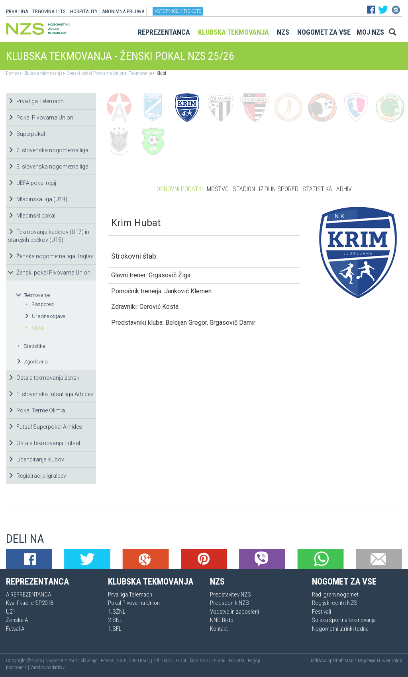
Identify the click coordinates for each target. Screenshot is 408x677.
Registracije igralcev (37, 476)
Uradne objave (44, 316)
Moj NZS (370, 32)
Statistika (31, 346)
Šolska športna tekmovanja (344, 620)
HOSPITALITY (84, 11)
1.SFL (115, 628)
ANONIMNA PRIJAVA (123, 11)
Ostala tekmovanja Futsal (44, 443)
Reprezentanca (164, 32)
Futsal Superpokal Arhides (45, 427)
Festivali (321, 611)
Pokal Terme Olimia (36, 410)
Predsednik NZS (229, 602)
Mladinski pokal (31, 215)
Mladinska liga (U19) (37, 199)
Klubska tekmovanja (233, 32)
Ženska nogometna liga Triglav (50, 256)
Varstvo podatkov (47, 667)
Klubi (160, 73)
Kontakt (219, 628)
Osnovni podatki (180, 189)
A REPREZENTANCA (28, 594)
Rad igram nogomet (335, 594)
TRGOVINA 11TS (49, 11)
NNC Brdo (221, 620)
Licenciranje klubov (36, 459)
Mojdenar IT (369, 660)
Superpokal (26, 134)
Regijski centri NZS (334, 602)
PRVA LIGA (17, 11)
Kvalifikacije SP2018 (29, 602)
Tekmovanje (140, 73)
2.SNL (115, 620)
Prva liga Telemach (36, 101)
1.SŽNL (117, 611)
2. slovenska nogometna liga (48, 150)
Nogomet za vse (324, 32)
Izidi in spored (278, 189)
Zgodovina (32, 362)
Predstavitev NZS (230, 594)
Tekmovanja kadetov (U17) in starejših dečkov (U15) (48, 236)
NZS (283, 32)
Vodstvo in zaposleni (234, 611)
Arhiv (344, 189)
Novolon (394, 660)
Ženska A (17, 620)
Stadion (244, 189)
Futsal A (15, 628)
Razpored (39, 304)
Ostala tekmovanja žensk (43, 378)
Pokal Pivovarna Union (40, 117)
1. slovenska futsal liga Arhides (51, 394)
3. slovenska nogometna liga (48, 166)
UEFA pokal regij (32, 183)
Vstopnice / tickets (178, 11)
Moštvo (218, 189)
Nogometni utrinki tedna (340, 628)
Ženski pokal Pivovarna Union (95, 73)
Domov (12, 73)
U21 (10, 611)
